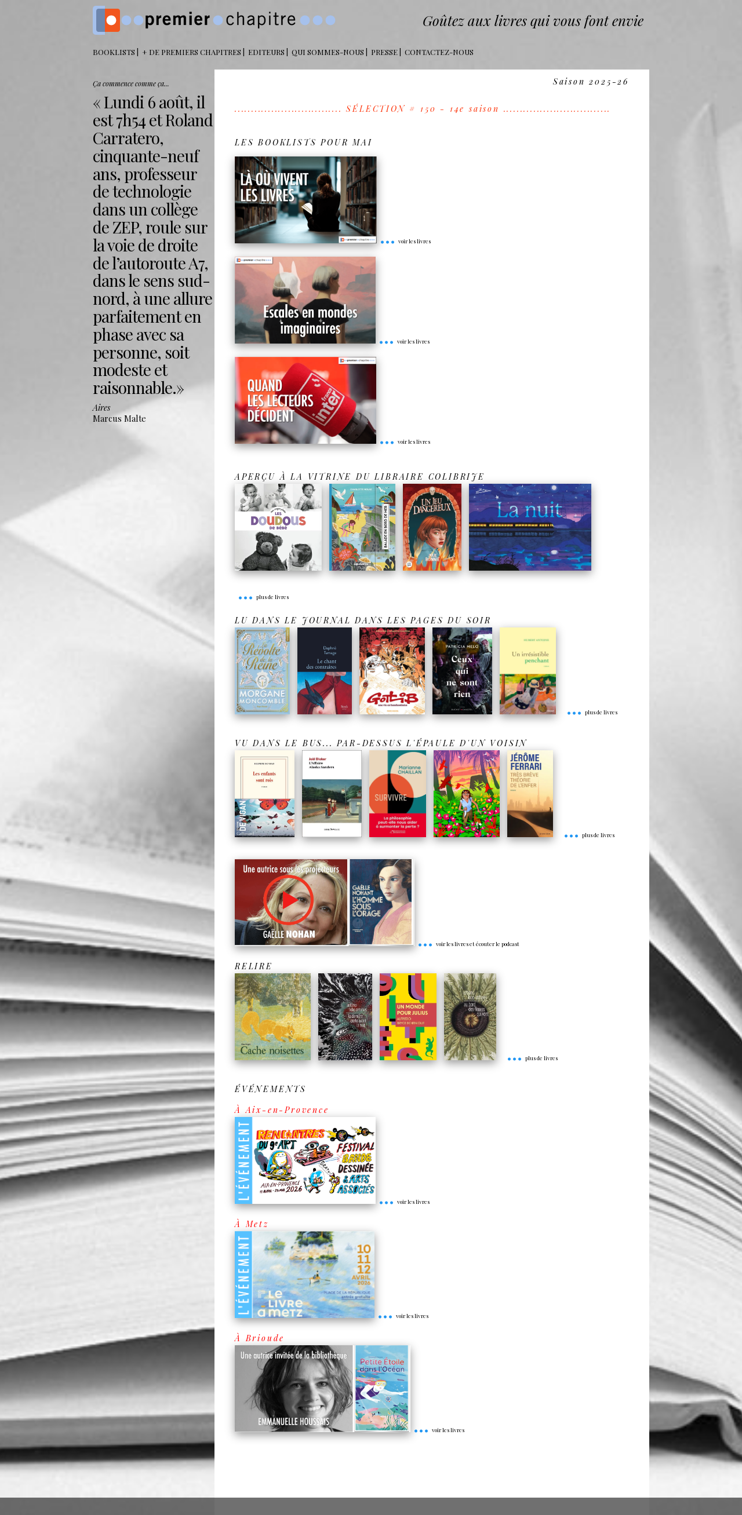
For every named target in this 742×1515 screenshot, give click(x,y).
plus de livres (263, 596)
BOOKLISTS (114, 52)
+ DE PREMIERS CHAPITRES (191, 52)
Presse (384, 52)
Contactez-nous (439, 52)
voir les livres (405, 241)
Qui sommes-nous (328, 52)
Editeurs (266, 52)
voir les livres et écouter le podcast (468, 943)
